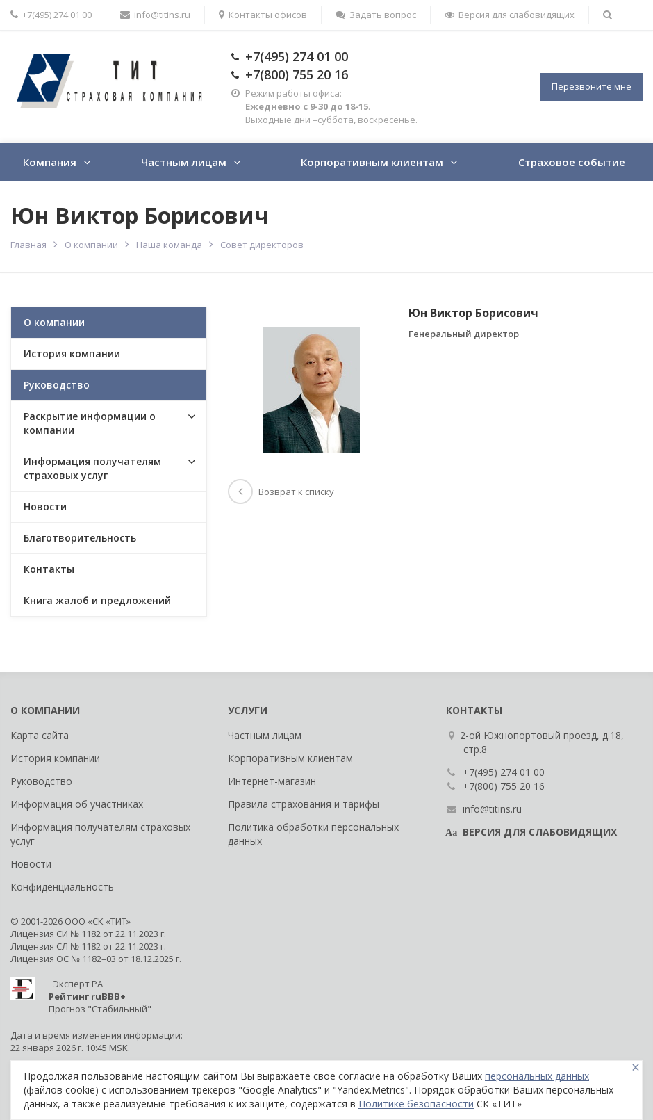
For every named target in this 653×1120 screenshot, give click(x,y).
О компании (91, 244)
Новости (45, 506)
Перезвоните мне (591, 86)
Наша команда (169, 244)
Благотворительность (80, 537)
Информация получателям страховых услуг (92, 468)
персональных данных (537, 1075)
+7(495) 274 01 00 (296, 56)
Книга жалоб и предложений (97, 600)
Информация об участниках (76, 804)
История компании (72, 353)
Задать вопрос (376, 14)
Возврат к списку (281, 491)
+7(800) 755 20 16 (296, 74)
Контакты (49, 569)
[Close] (635, 1067)
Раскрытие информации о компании (90, 423)
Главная (28, 244)
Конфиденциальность (62, 886)
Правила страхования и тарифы (303, 804)
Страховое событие (571, 162)
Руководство (57, 384)
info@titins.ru (155, 14)
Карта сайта (39, 735)
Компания (49, 162)
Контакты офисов (263, 14)
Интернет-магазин (272, 781)
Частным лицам (183, 162)
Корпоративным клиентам (372, 162)
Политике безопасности (416, 1103)
